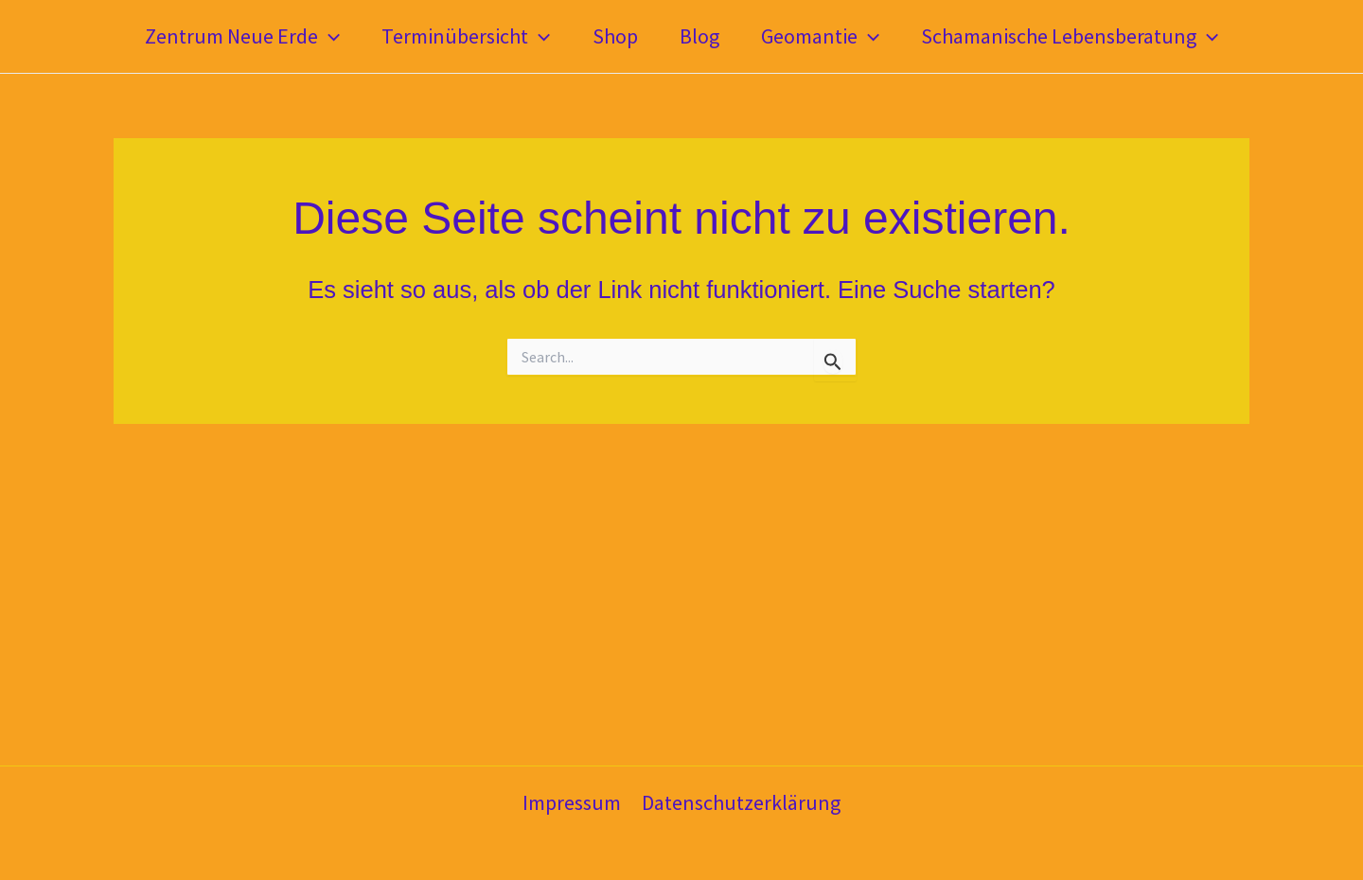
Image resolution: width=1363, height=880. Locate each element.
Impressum (571, 802)
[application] (329, 36)
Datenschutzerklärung (741, 802)
